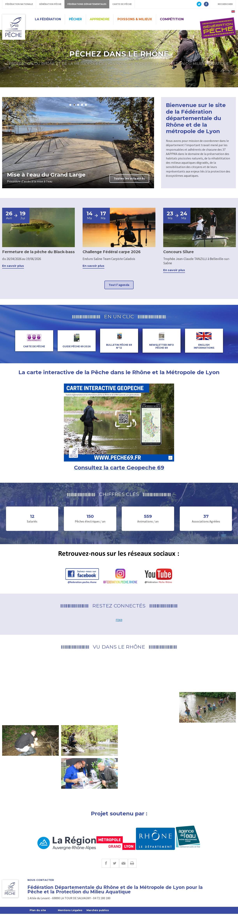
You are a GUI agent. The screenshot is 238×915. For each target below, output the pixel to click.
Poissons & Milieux (134, 19)
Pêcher (75, 19)
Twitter (114, 864)
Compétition (172, 19)
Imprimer (132, 864)
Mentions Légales (71, 911)
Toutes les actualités (129, 178)
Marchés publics (99, 911)
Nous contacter (40, 881)
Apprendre (99, 19)
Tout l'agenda (119, 286)
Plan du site (38, 911)
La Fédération (48, 19)
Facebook (106, 864)
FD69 (119, 621)
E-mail (123, 864)
